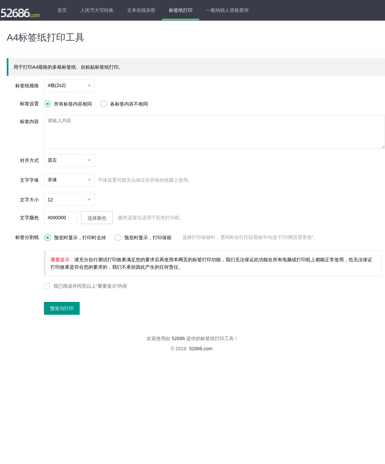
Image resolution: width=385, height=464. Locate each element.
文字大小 (29, 199)
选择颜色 (96, 218)
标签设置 (29, 103)
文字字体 (29, 180)
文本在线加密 (141, 10)
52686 (178, 338)
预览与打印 (62, 308)
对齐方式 (29, 160)
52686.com (200, 348)
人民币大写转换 (96, 10)
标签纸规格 (27, 85)
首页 (62, 10)
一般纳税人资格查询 (227, 10)
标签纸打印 (180, 10)
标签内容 (29, 121)
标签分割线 (27, 237)
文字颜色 (29, 217)
